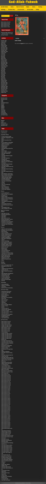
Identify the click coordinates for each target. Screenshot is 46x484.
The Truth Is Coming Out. (6, 458)
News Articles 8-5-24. (5, 25)
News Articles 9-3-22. (5, 427)
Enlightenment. (4, 146)
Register (3, 120)
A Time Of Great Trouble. (6, 136)
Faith (2, 100)
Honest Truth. (4, 301)
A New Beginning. (5, 284)
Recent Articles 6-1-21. (5, 434)
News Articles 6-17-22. (5, 404)
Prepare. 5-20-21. (4, 305)
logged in (22, 43)
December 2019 (4, 87)
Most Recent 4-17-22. (5, 218)
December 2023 (4, 47)
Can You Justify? (4, 232)
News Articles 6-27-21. (5, 410)
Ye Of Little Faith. (4, 478)
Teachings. (40, 7)
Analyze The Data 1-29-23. (6, 325)
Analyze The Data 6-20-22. (6, 337)
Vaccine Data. (4, 475)
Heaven (2, 104)
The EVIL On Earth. (5, 310)
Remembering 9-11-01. (5, 220)
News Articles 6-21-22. (5, 406)
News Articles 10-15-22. (6, 377)
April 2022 (3, 71)
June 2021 (3, 75)
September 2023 (4, 51)
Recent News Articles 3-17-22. (7, 435)
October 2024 (4, 40)
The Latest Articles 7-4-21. (6, 451)
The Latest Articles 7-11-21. (6, 448)
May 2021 (3, 76)
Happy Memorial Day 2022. (6, 362)
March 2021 (3, 79)
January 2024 (4, 46)
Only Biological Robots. (6, 430)
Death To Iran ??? (5, 344)
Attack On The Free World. (6, 228)
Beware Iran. (3, 339)
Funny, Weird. (4, 147)
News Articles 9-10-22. (5, 422)
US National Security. (5, 315)
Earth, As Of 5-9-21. (5, 144)
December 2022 (4, 62)
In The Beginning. (5, 364)
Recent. (3, 307)
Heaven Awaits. (4, 196)
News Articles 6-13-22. (5, 401)
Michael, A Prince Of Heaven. (7, 198)
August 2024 (3, 41)
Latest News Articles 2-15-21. (7, 368)
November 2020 (4, 83)
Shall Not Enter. (4, 200)
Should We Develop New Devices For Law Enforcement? (6, 247)
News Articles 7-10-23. (5, 415)
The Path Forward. (5, 251)
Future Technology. (5, 240)
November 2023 (4, 49)
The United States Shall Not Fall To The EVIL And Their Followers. (6, 460)
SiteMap (37, 9)
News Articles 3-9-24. (5, 391)
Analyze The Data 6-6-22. (6, 338)
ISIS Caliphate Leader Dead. (7, 173)
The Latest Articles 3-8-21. (6, 446)
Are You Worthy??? (5, 192)
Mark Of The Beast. (5, 369)
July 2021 (3, 74)
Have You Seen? (4, 299)
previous (17, 38)
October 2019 (4, 89)
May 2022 (3, 70)
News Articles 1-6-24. (5, 374)
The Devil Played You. (5, 250)
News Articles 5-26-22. (5, 398)
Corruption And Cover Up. (6, 340)
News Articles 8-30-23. (5, 418)
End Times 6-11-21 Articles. (6, 297)
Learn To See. (4, 303)
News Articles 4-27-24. (5, 393)
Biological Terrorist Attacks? (7, 230)
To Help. (3, 463)
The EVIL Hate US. (5, 308)
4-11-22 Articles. (4, 332)
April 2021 (3, 77)
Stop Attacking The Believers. (7, 273)
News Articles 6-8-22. (5, 413)
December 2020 (4, 82)
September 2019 (4, 91)
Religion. (27, 7)
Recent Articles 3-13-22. (6, 433)
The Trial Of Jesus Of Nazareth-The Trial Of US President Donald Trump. (6, 456)
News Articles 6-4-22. (5, 412)
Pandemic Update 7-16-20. (6, 244)
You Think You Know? (5, 480)
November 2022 (4, 63)
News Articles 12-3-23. (5, 387)
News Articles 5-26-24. (5, 399)
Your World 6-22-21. (5, 317)
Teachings (3, 110)
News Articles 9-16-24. (5, 23)
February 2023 (4, 59)
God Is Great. (4, 150)
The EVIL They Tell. (5, 275)
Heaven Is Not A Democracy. (7, 197)
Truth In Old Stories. (5, 278)
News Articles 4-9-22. (5, 394)
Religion (2, 106)
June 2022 (3, 69)
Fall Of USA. (3, 298)
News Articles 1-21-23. (5, 327)
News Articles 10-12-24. (5, 22)
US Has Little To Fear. (5, 255)
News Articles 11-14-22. (6, 382)
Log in (2, 121)
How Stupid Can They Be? (6, 242)
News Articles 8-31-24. (5, 24)
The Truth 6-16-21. (5, 313)
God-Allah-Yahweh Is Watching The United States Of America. (7, 161)
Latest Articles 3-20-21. (6, 365)
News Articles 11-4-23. (5, 386)
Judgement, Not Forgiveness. (7, 268)
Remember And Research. (6, 440)
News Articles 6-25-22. (5, 407)
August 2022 (3, 67)
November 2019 (4, 88)
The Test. (3, 183)
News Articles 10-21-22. (6, 379)
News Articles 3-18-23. (5, 328)
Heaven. (12, 7)
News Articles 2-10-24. (5, 388)
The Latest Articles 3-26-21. (6, 445)
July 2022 (3, 68)
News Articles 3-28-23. (5, 323)
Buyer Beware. (4, 231)
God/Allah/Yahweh (5, 102)
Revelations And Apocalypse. (7, 221)
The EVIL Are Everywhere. (6, 222)
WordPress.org (4, 125)
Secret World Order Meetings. (7, 442)
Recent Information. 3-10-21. (7, 219)
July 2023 (3, 53)
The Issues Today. (11, 9)
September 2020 (4, 86)
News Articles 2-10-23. (5, 322)
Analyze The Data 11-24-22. (6, 333)
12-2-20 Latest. (4, 293)
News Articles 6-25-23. (5, 409)
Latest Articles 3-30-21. (6, 367)
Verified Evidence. (5, 316)
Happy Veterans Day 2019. (6, 363)
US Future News (30, 9)
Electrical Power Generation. (7, 287)
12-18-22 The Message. (6, 292)
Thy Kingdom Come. (5, 207)
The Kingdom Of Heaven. (6, 203)
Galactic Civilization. (5, 351)
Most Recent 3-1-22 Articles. (7, 370)
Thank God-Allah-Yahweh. (6, 177)
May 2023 (3, 56)
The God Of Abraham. (5, 179)
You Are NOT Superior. (5, 189)
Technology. (3, 9)
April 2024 (3, 43)
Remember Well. (4, 441)
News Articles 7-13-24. (5, 26)
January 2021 (4, 81)
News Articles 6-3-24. (5, 411)
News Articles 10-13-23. (6, 376)
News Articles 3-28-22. (5, 389)
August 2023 (3, 52)
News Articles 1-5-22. (5, 329)
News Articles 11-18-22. (6, 385)
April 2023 (3, 57)
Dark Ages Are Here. (5, 213)
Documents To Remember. (6, 345)
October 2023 (4, 50)
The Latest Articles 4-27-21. (6, 447)
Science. (33, 7)
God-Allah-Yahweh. (4, 7)
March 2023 (3, 58)
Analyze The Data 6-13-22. (6, 335)
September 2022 (4, 65)
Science (2, 108)
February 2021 (4, 80)
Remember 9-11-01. (5, 439)
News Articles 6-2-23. (5, 405)
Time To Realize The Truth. (6, 208)
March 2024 (3, 44)
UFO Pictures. (4, 132)
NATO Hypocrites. (5, 373)
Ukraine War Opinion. (5, 464)
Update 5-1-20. (4, 465)
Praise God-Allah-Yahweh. (6, 304)
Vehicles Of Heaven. (5, 188)
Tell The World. (4, 249)
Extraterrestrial (4, 98)
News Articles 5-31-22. (5, 400)
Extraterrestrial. (20, 9)
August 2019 (3, 92)
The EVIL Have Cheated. (6, 309)
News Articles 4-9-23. (5, 395)
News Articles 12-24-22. (6, 321)
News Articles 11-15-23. (6, 383)
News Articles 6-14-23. (5, 403)
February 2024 (4, 45)
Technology (3, 112)
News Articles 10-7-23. (5, 381)
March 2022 (3, 73)
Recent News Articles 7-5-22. (7, 436)
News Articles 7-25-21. (5, 417)
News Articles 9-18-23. (5, 424)
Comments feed (4, 124)
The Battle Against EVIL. (6, 178)
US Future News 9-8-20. (6, 466)
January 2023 (4, 61)
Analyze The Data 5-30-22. (6, 334)
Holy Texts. (3, 216)
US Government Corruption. (7, 314)
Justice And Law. (4, 269)
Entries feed (3, 122)
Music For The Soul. (20, 7)
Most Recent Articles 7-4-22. (7, 371)
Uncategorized (4, 113)
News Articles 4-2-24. (5, 392)
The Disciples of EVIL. (5, 274)
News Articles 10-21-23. (6, 380)
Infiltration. (3, 302)
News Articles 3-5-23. (5, 331)
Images (2, 105)
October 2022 (4, 64)
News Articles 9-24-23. (5, 425)
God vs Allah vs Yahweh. (6, 152)
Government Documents (6, 291)
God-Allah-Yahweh (23, 2)
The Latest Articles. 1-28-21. (7, 311)
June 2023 (3, 55)
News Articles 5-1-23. (5, 397)
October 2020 (4, 85)
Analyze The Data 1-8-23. (6, 326)
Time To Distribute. (5, 186)
